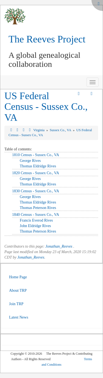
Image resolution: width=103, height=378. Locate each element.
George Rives (30, 161)
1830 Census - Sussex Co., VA (35, 191)
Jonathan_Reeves (58, 246)
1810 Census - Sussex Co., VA (35, 155)
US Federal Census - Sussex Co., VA (46, 106)
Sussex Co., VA (61, 130)
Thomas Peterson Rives (38, 208)
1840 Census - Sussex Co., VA (35, 215)
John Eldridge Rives (35, 226)
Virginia (39, 130)
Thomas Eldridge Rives (38, 166)
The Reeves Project (47, 39)
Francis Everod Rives (36, 220)
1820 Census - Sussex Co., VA (35, 173)
